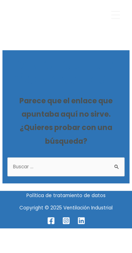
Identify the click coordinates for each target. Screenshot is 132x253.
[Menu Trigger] (115, 15)
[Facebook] (51, 221)
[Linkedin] (81, 221)
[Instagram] (66, 221)
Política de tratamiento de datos (66, 195)
